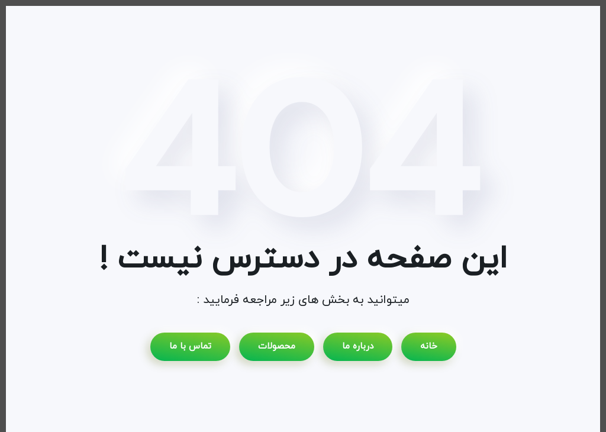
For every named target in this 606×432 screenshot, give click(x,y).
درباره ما (357, 346)
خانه (428, 346)
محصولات (276, 346)
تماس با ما (190, 346)
